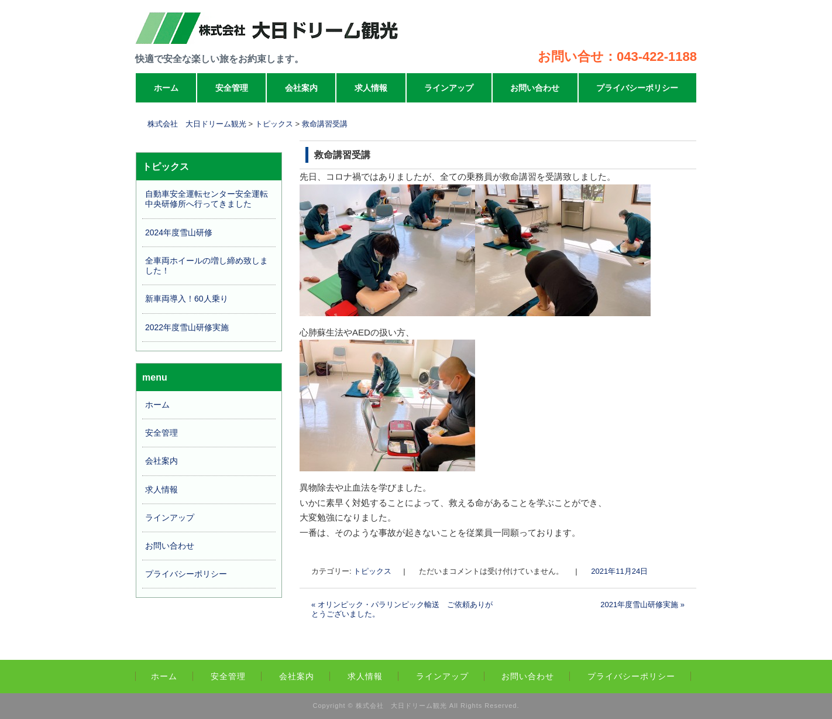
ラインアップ (448, 88)
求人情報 (371, 88)
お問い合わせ (534, 88)
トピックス (372, 571)
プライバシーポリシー (637, 88)
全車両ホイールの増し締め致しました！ (206, 265)
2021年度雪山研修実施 (642, 604)
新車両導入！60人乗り (186, 298)
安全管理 (231, 88)
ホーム (166, 88)
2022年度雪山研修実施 (187, 327)
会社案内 (301, 88)
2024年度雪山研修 (178, 232)
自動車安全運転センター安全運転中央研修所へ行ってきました (206, 198)
